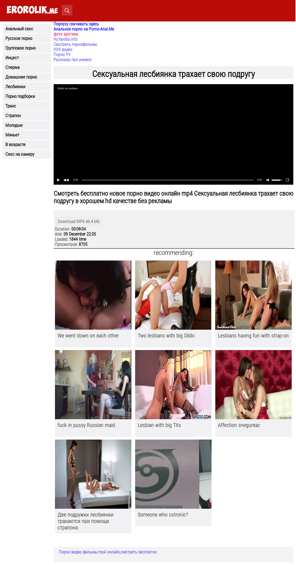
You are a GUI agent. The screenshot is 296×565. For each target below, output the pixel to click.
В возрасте (15, 144)
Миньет (12, 134)
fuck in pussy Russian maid (86, 425)
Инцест (12, 57)
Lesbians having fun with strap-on (253, 335)
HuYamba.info (65, 39)
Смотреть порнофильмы (75, 44)
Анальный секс (19, 28)
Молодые (14, 125)
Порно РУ (62, 54)
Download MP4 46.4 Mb (79, 221)
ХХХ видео (63, 49)
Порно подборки (20, 96)
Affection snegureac (239, 425)
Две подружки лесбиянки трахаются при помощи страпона (85, 521)
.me (32, 10)
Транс (10, 106)
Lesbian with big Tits (159, 425)
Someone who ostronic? (163, 514)
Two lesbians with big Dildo (166, 335)
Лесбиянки (15, 86)
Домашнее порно (21, 77)
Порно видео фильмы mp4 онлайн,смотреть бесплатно (108, 552)
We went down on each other (88, 335)
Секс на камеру (19, 154)
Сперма (12, 67)
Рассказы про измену (73, 59)
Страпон (13, 115)
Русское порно (18, 38)
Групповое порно (20, 48)
